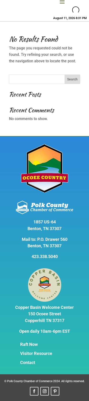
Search (72, 79)
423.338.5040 (45, 256)
